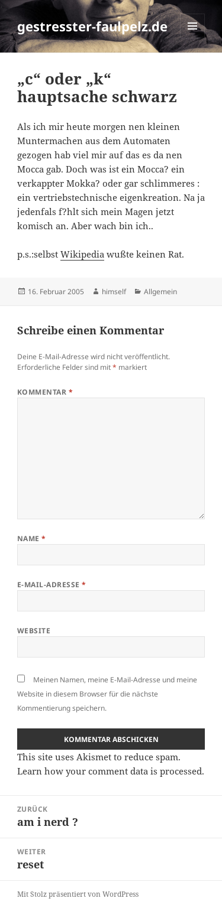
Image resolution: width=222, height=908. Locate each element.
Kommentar (45, 392)
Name (31, 538)
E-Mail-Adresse (51, 585)
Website (33, 631)
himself (114, 292)
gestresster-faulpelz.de (92, 26)
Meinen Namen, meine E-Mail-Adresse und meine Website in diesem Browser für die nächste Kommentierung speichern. (107, 694)
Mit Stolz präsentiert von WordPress (78, 894)
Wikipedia (82, 254)
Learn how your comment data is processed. (110, 771)
